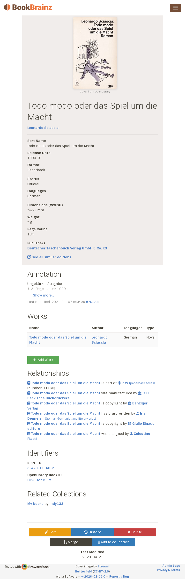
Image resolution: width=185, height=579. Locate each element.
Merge (71, 542)
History (92, 532)
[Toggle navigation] (175, 8)
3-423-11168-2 (40, 468)
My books (35, 503)
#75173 (92, 302)
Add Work (43, 360)
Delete (135, 532)
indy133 (56, 503)
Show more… (43, 295)
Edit (50, 532)
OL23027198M (39, 480)
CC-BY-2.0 (101, 571)
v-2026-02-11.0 (93, 577)
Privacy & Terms (168, 570)
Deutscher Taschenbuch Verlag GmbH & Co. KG (67, 248)
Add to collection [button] (114, 542)
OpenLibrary (102, 91)
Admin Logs (171, 566)
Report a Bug (119, 577)
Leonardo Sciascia (43, 128)
